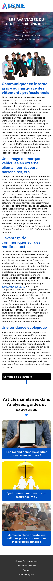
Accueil (26, 32)
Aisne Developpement (28, 561)
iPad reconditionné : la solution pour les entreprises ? (26, 453)
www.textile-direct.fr (13, 286)
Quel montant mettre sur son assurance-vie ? (26, 495)
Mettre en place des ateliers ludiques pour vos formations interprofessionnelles (26, 538)
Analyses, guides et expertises (26, 35)
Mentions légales (26, 574)
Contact (26, 570)
